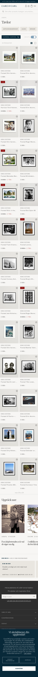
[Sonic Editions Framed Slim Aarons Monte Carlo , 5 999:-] (28, 405)
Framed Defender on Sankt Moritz (27, 451)
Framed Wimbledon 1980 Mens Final (27, 176)
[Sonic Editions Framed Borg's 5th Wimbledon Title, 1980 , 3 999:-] (28, 268)
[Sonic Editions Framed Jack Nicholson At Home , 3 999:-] (9, 302)
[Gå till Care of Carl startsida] (9, 6)
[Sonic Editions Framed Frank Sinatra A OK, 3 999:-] (9, 233)
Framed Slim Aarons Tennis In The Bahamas (9, 142)
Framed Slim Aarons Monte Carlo (27, 416)
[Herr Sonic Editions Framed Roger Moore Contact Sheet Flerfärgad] (28, 297)
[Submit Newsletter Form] (33, 596)
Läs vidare (27, 653)
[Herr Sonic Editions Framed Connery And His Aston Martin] (9, 263)
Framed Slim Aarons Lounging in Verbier (27, 108)
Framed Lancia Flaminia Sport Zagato (28, 245)
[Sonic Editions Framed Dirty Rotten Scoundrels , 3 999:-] (9, 439)
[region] (19, 569)
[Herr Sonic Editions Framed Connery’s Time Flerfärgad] (28, 469)
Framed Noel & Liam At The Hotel (9, 382)
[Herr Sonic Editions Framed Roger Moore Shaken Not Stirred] (28, 126)
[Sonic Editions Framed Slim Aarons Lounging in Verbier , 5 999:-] (28, 96)
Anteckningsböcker (10, 29)
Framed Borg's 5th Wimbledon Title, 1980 (28, 279)
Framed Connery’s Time (28, 485)
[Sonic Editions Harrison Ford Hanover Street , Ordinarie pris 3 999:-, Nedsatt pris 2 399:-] (9, 96)
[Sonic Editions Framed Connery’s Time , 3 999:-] (28, 473)
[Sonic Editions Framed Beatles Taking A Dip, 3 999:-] (28, 336)
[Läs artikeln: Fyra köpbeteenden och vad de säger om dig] (13, 528)
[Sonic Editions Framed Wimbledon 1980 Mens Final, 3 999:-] (28, 165)
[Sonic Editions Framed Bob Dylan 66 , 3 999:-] (28, 199)
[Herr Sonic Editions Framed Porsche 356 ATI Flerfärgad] (9, 469)
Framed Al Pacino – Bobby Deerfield (8, 416)
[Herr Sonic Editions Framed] (28, 366)
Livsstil (4, 17)
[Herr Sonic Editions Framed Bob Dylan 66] (28, 194)
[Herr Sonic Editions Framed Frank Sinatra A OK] (9, 228)
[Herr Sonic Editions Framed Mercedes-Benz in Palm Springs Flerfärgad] (9, 160)
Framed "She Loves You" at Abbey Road (27, 382)
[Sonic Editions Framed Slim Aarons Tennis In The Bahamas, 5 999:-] (9, 130)
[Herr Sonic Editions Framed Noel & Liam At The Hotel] (9, 366)
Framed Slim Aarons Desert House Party (8, 73)
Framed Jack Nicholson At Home (9, 313)
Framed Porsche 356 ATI (8, 485)
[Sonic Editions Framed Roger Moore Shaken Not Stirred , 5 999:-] (28, 130)
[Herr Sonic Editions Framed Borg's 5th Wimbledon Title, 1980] (28, 263)
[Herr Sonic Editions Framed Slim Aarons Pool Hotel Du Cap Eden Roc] (9, 331)
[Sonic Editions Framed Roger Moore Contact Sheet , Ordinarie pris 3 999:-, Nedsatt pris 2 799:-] (28, 302)
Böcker (32, 29)
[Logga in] (26, 6)
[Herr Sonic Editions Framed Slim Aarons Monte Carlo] (28, 400)
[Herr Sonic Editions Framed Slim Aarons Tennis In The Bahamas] (9, 126)
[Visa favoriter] (28, 6)
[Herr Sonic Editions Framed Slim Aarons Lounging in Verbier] (28, 91)
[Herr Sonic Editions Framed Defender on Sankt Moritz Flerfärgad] (28, 434)
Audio (24, 29)
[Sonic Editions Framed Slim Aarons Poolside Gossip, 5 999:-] (28, 62)
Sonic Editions (5, 71)
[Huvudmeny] (35, 6)
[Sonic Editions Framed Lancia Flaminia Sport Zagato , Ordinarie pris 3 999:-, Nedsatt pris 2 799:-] (28, 233)
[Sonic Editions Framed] (28, 370)
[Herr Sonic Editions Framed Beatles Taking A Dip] (28, 331)
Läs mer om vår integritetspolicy (19, 601)
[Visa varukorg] (31, 6)
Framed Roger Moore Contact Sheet (27, 313)
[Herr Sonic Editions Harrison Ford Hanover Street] (9, 91)
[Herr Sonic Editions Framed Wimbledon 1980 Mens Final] (28, 160)
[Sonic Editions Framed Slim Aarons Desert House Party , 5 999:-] (9, 62)
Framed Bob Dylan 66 (28, 210)
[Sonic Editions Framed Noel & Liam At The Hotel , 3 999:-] (9, 370)
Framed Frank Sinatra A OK (8, 245)
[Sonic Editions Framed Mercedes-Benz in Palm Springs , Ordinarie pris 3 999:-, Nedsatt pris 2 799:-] (9, 165)
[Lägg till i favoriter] (16, 48)
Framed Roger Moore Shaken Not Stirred (27, 142)
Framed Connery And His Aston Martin (8, 279)
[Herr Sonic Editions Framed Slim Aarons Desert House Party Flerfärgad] (9, 57)
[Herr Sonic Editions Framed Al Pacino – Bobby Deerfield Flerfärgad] (9, 400)
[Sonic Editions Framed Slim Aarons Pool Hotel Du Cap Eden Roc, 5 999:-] (9, 336)
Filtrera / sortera (11, 37)
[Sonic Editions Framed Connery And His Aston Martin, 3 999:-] (9, 268)
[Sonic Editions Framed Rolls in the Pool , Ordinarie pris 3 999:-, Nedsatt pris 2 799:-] (9, 199)
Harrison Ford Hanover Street (9, 108)
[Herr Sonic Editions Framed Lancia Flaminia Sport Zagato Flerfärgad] (28, 228)
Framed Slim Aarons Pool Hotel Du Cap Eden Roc (8, 348)
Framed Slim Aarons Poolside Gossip (27, 73)
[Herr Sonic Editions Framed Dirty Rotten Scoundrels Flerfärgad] (9, 434)
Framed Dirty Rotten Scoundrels (8, 451)
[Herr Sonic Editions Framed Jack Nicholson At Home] (9, 297)
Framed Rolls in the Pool (8, 211)
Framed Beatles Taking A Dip (28, 348)
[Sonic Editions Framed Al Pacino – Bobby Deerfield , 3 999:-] (9, 405)
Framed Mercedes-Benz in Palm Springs (9, 176)
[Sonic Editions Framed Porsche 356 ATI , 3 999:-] (9, 473)
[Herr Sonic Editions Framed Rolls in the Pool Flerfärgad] (9, 194)
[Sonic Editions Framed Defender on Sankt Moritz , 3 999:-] (28, 439)
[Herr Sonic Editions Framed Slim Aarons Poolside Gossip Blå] (28, 57)
